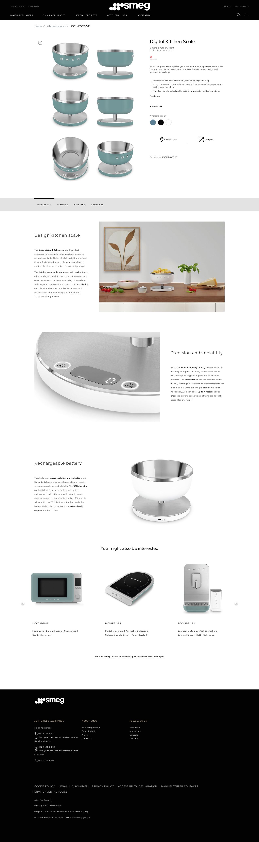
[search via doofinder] (238, 14)
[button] (40, 42)
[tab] (44, 204)
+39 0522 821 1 (46, 818)
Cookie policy (44, 786)
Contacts (227, 6)
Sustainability (33, 6)
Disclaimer (79, 786)
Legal (63, 786)
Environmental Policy (51, 791)
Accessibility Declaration (137, 786)
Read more (155, 96)
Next (236, 603)
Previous (22, 603)
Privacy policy (103, 786)
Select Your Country (42, 800)
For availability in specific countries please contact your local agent (129, 656)
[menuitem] (22, 15)
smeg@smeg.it (84, 818)
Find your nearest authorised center (58, 737)
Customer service (241, 6)
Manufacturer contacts (179, 786)
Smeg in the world (18, 6)
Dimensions (156, 106)
